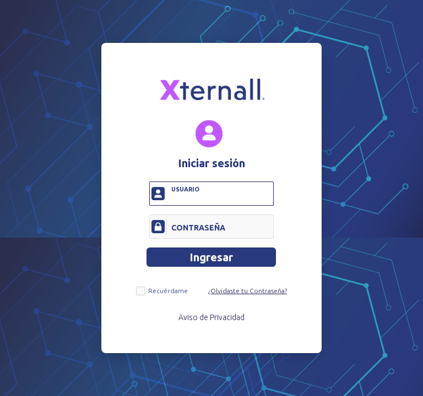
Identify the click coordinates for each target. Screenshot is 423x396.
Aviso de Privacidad (211, 317)
